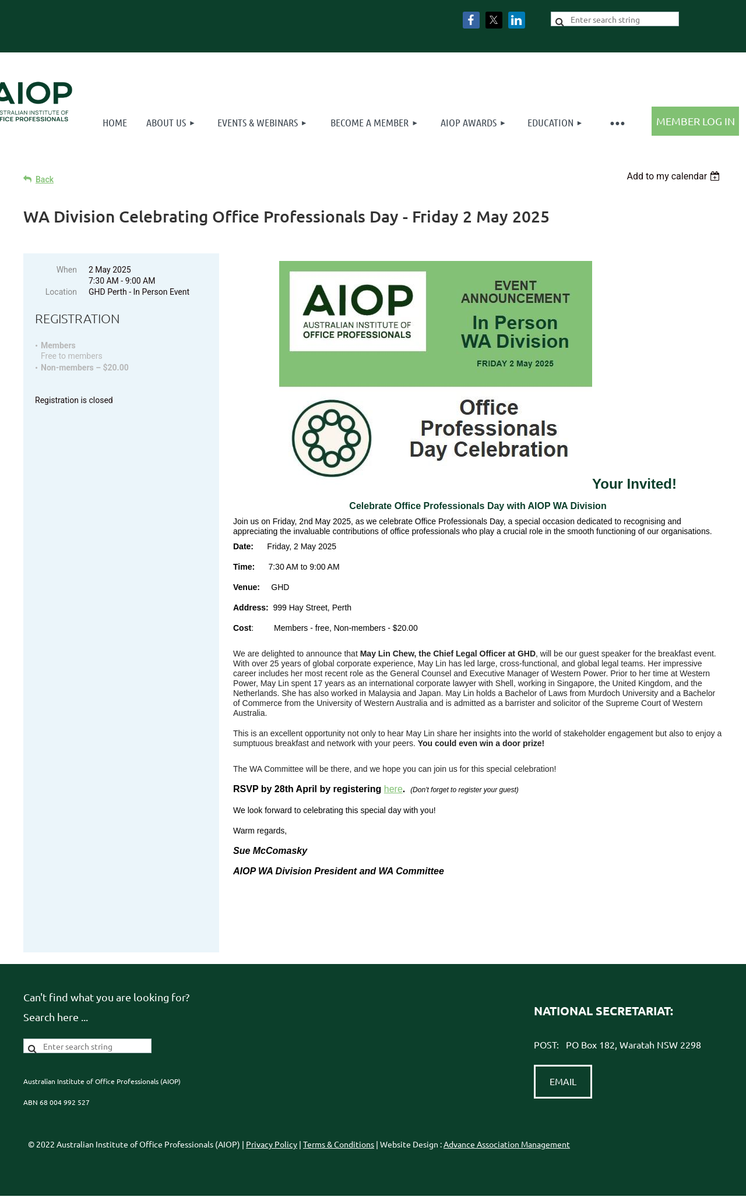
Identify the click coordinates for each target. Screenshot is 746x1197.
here (393, 789)
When (67, 269)
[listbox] (675, 176)
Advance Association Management (507, 1110)
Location (61, 291)
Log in (695, 121)
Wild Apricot (588, 1182)
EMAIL (563, 1047)
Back (45, 179)
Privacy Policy (271, 1110)
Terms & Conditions (338, 1110)
